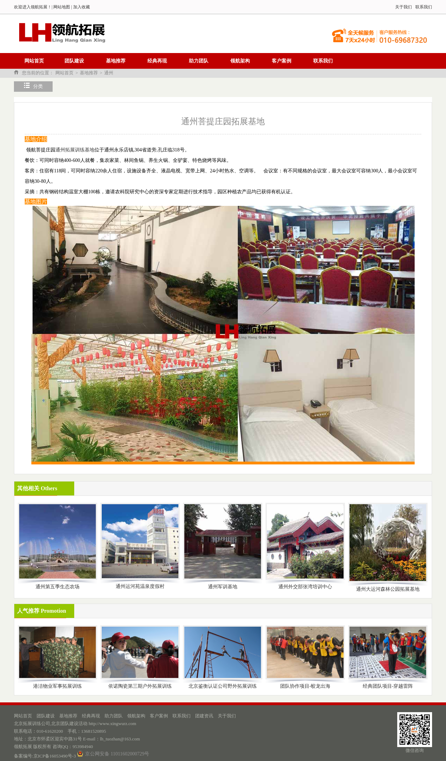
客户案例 (281, 61)
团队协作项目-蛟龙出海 (305, 686)
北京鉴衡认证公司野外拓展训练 (223, 686)
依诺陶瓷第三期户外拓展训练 (140, 686)
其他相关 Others (37, 488)
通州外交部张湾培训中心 (305, 586)
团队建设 (74, 61)
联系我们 (423, 7)
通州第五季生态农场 (57, 586)
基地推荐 (115, 61)
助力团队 (198, 61)
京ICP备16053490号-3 (54, 756)
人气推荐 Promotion (41, 611)
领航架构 (240, 61)
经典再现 (157, 61)
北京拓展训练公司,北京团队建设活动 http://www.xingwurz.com (75, 723)
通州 (108, 72)
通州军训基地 (222, 586)
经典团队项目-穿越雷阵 (388, 686)
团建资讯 (204, 715)
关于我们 (403, 7)
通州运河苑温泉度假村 (140, 586)
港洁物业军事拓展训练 (57, 686)
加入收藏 (81, 7)
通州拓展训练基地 (74, 149)
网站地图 (61, 7)
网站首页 (34, 61)
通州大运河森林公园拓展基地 (388, 589)
